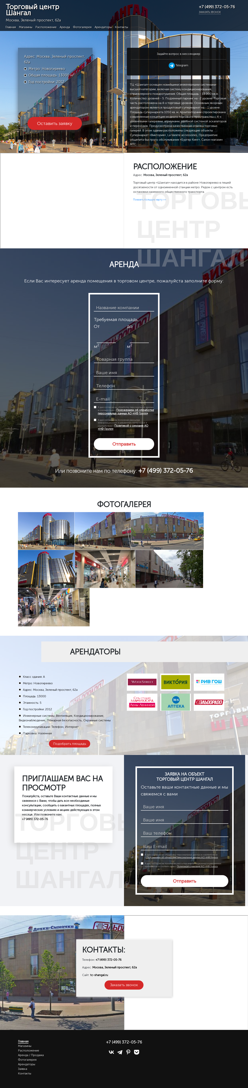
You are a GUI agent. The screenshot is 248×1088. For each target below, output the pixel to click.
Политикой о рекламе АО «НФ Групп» (123, 427)
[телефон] (124, 386)
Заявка (22, 1069)
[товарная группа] (124, 359)
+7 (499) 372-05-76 (109, 960)
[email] (124, 399)
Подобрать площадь (69, 744)
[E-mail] (184, 846)
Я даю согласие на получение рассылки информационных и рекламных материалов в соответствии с (123, 425)
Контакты (121, 27)
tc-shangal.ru (99, 975)
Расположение (46, 27)
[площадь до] (139, 339)
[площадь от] (106, 339)
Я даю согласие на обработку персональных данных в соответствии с (126, 410)
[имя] (184, 807)
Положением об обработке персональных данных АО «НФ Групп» (126, 411)
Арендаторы (103, 27)
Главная (10, 27)
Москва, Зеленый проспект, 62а (114, 967)
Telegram (178, 65)
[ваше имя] (124, 372)
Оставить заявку (54, 123)
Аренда (65, 27)
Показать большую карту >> (149, 199)
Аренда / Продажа (31, 1055)
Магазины (25, 27)
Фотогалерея (82, 27)
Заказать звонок (210, 12)
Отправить (124, 444)
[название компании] (124, 307)
